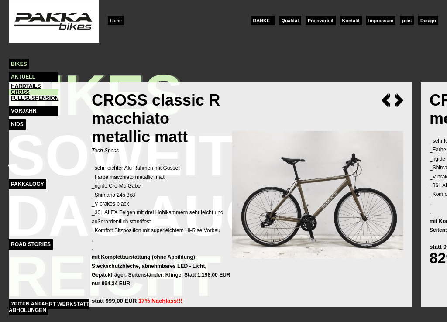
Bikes (19, 64)
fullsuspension (34, 98)
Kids (17, 124)
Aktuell (23, 77)
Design (428, 20)
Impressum (381, 20)
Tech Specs (105, 150)
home (116, 20)
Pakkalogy (27, 184)
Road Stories (31, 244)
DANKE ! (263, 20)
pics (407, 20)
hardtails (26, 86)
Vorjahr (24, 111)
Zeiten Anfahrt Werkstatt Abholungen (49, 307)
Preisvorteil (321, 20)
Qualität (290, 20)
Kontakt (351, 20)
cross (20, 92)
